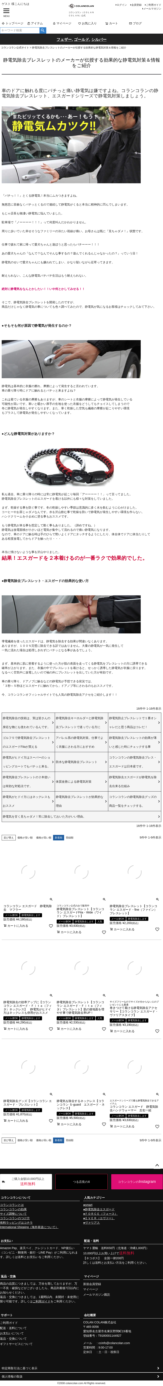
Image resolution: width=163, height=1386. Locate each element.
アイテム (35, 23)
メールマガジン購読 (96, 1294)
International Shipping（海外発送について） (29, 1227)
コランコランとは (12, 1205)
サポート (7, 1315)
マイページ (62, 23)
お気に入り (87, 23)
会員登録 (136, 4)
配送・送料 (91, 1241)
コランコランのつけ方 (15, 1218)
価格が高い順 (43, 837)
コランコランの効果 (13, 1209)
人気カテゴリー (94, 1197)
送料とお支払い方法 (108, 1262)
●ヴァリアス (91, 1222)
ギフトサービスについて (16, 1344)
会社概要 (90, 1315)
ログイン (122, 4)
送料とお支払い (28, 1257)
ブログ (135, 23)
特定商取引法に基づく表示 (19, 1368)
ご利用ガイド (153, 4)
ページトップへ (157, 1165)
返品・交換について (13, 1338)
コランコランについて (16, 1197)
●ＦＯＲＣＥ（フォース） (100, 1213)
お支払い (7, 1241)
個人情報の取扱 (12, 1376)
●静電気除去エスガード (99, 1209)
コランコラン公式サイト (15, 47)
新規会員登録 (92, 1284)
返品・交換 (8, 1276)
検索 (42, 30)
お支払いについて (12, 1333)
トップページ (12, 23)
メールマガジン (152, 8)
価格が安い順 (25, 837)
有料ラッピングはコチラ (16, 1222)
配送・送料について (13, 1328)
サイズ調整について (13, 1213)
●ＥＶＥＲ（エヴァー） (99, 1218)
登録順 (69, 837)
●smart (87, 1205)
